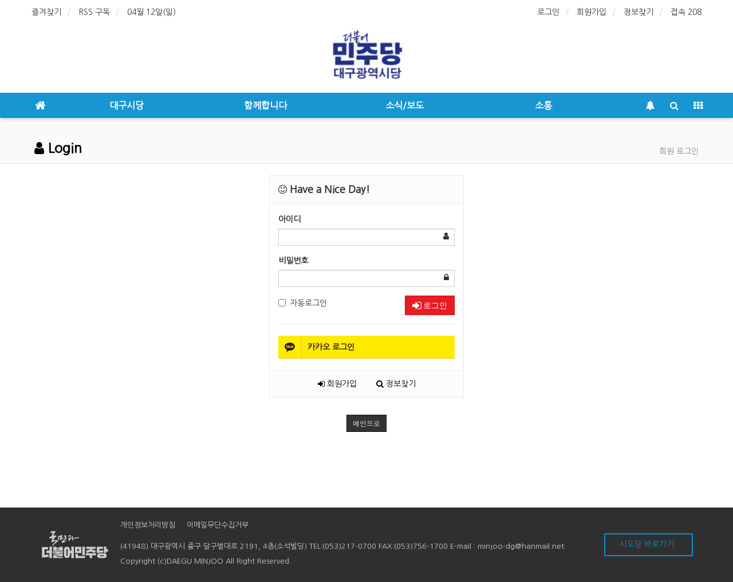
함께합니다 (265, 105)
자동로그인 (302, 303)
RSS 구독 (94, 12)
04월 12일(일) (151, 12)
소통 (543, 105)
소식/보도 (404, 105)
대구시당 (126, 105)
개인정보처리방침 (147, 525)
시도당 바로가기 (647, 544)
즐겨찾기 (46, 12)
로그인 (548, 12)
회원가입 (591, 12)
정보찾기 (638, 12)
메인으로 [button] (366, 423)
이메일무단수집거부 (218, 525)
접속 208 (686, 12)
